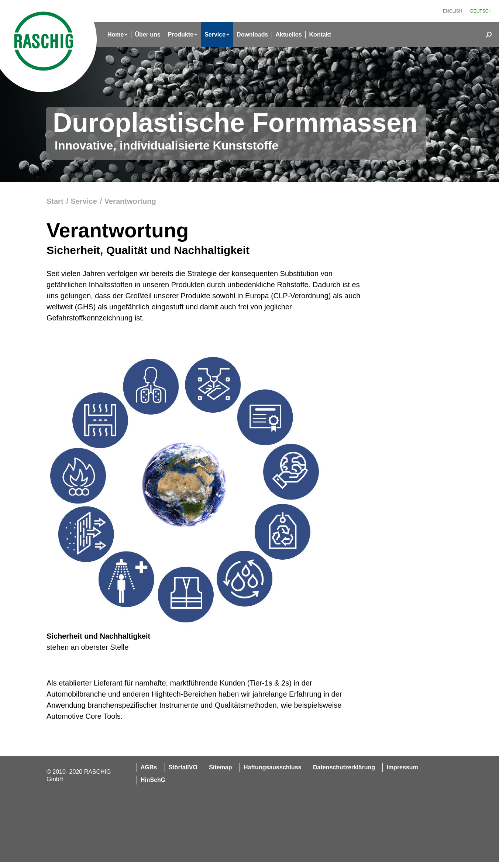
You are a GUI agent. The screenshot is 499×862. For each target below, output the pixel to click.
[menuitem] (452, 11)
